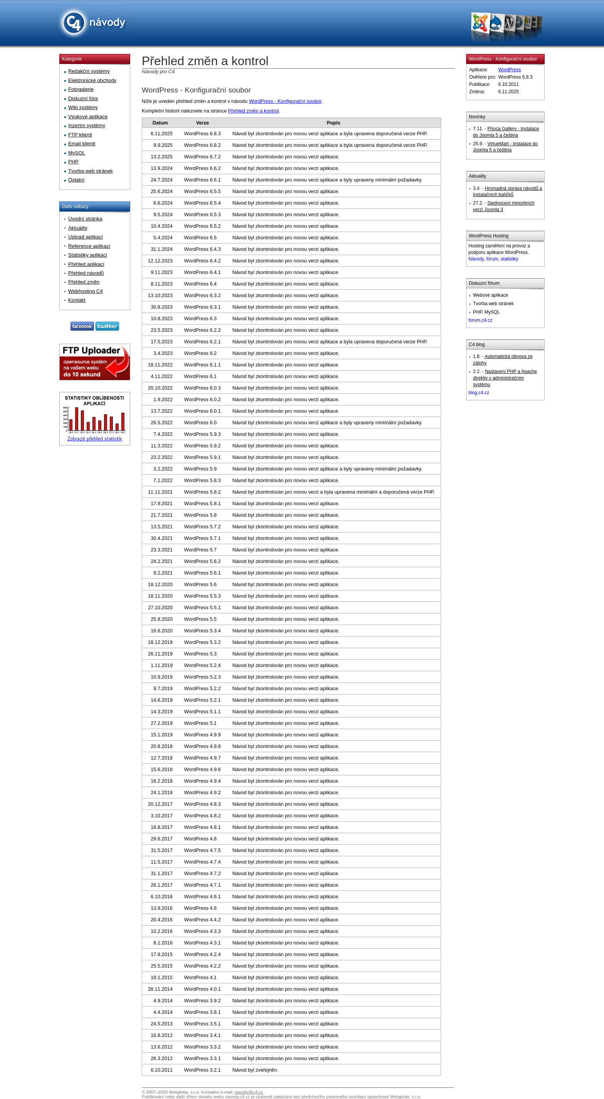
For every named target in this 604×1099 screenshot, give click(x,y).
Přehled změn (83, 282)
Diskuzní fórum (484, 283)
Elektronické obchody (92, 80)
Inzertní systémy (86, 125)
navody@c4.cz (249, 1092)
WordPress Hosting (488, 236)
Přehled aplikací (86, 264)
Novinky (477, 116)
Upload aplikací (85, 237)
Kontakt (77, 300)
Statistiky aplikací (87, 255)
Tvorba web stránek (90, 171)
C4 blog (477, 344)
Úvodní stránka (85, 219)
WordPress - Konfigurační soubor (196, 90)
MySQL (76, 153)
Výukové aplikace (88, 116)
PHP (73, 162)
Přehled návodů (86, 273)
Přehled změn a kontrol (253, 111)
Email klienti (81, 143)
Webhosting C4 (85, 291)
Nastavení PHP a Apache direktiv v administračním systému (505, 378)
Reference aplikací (89, 246)
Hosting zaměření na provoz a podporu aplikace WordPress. (499, 252)
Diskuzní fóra (83, 98)
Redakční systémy (89, 71)
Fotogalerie (81, 89)
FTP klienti (80, 135)
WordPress (509, 69)
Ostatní (76, 180)
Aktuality (477, 176)
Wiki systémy (83, 107)
